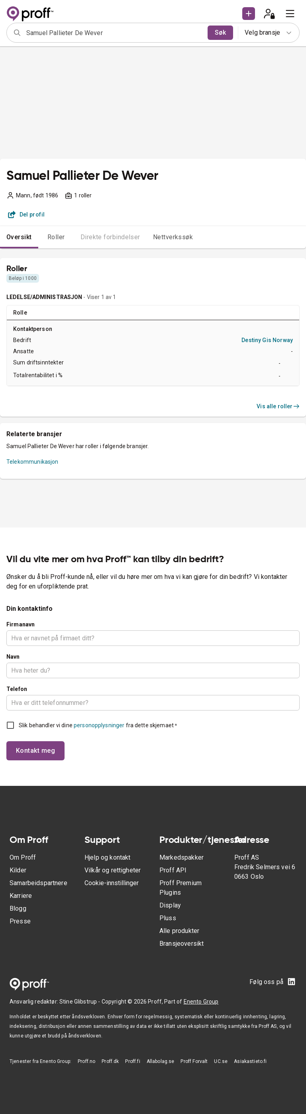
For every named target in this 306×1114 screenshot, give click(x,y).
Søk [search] (220, 32)
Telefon (16, 689)
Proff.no (86, 1061)
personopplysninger (99, 725)
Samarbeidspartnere (38, 883)
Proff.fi (132, 1061)
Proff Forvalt (194, 1061)
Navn (13, 656)
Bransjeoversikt (181, 943)
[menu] (290, 13)
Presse (20, 921)
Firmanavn (20, 624)
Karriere (21, 895)
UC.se (221, 1061)
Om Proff (23, 857)
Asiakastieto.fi (250, 1061)
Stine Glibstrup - (80, 1001)
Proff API (172, 870)
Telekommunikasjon (32, 462)
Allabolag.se (161, 1061)
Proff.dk (110, 1061)
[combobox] (114, 33)
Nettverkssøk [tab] (173, 237)
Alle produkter (179, 931)
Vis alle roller (278, 406)
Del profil (26, 214)
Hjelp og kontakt (107, 857)
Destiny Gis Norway (267, 340)
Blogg (18, 908)
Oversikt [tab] (19, 237)
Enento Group (201, 1001)
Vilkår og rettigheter (112, 870)
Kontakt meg (35, 750)
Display (170, 905)
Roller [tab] (56, 237)
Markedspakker (181, 857)
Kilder (18, 870)
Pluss (167, 918)
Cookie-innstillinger (111, 883)
